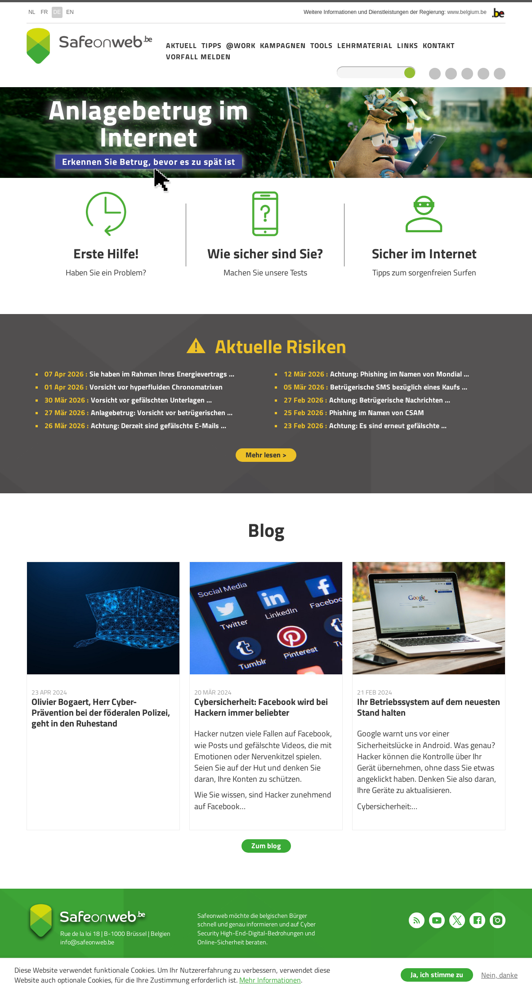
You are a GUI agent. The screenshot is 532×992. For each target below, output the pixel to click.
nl (31, 12)
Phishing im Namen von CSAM (376, 412)
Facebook (483, 74)
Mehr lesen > (266, 454)
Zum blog (266, 845)
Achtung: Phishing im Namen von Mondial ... (399, 374)
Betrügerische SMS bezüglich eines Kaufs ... (398, 387)
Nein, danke (499, 975)
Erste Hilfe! (106, 234)
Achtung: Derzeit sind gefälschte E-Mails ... (158, 425)
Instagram (499, 74)
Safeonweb (89, 46)
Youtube (451, 74)
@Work (240, 45)
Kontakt (439, 45)
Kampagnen (283, 45)
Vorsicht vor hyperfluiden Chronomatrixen (156, 387)
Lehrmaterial (365, 45)
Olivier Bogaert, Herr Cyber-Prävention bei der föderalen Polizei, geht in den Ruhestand (103, 696)
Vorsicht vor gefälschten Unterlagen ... (151, 400)
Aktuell (181, 45)
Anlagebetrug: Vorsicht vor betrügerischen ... (161, 412)
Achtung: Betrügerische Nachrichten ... (389, 400)
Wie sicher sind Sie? (265, 234)
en (70, 12)
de (57, 12)
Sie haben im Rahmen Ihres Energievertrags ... (161, 374)
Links (407, 45)
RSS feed (435, 74)
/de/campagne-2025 (266, 132)
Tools (321, 45)
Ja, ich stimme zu (437, 974)
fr (44, 12)
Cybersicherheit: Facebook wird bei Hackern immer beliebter (266, 696)
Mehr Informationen (270, 979)
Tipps (211, 45)
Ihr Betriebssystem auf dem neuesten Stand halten (429, 696)
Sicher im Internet (424, 234)
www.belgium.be (466, 12)
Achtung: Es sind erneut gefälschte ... (388, 425)
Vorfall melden (198, 57)
